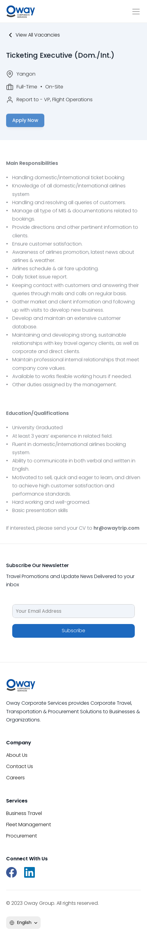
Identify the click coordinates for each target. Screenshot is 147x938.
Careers (15, 777)
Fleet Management (28, 824)
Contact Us (19, 766)
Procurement (21, 835)
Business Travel (24, 813)
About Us (17, 755)
